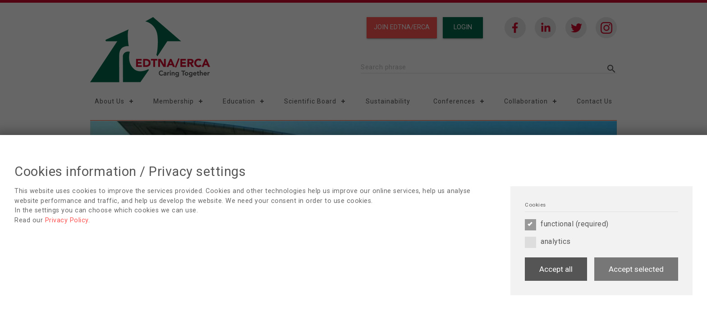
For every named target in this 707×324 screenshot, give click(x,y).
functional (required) (567, 224)
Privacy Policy (66, 220)
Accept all (556, 269)
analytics (548, 242)
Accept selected (636, 269)
